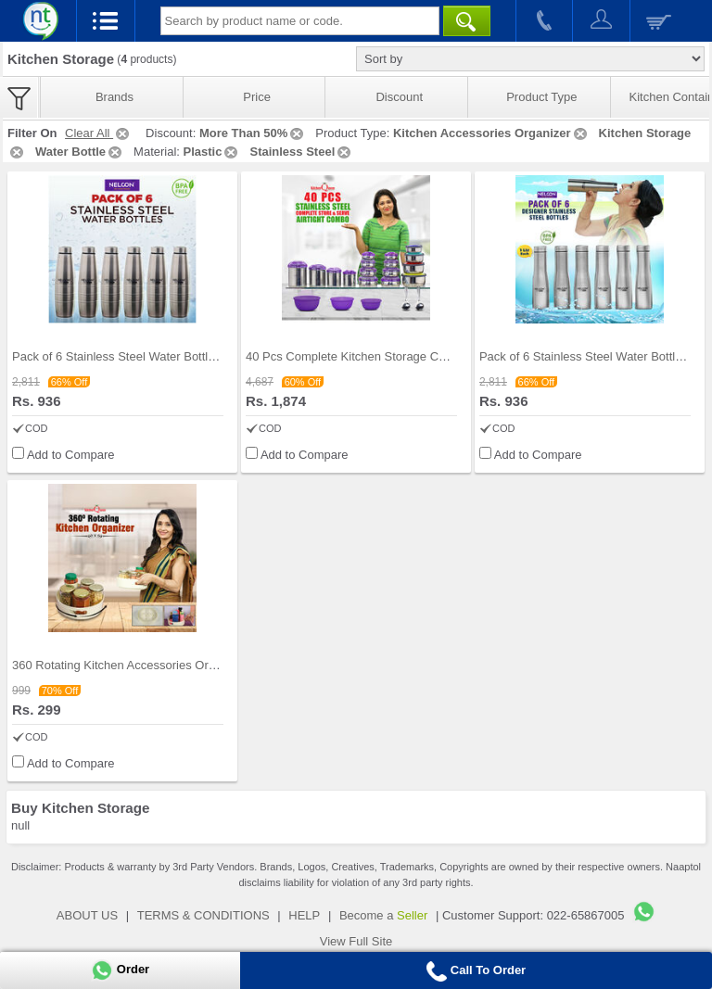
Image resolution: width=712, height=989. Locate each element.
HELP (304, 915)
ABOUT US (87, 915)
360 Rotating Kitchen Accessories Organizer (130, 665)
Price (257, 97)
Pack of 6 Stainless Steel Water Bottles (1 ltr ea (138, 356)
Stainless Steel (301, 151)
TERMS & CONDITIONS (203, 915)
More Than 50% (252, 133)
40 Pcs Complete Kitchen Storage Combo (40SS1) (381, 356)
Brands (114, 97)
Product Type (541, 97)
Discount (399, 97)
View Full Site (356, 941)
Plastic (212, 151)
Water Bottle (79, 151)
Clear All (98, 133)
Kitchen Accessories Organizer (491, 133)
